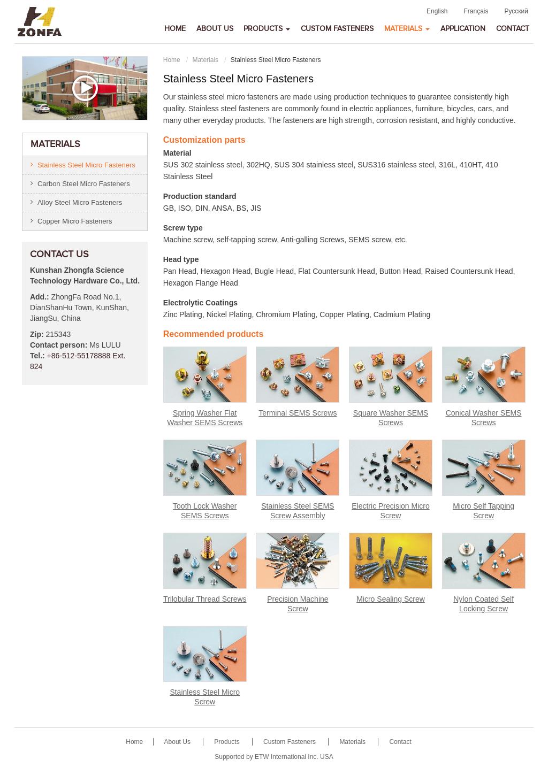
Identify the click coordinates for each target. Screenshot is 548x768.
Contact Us (59, 254)
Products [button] (266, 29)
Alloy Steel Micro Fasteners (79, 202)
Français (475, 11)
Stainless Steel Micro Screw (205, 697)
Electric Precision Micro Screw (390, 511)
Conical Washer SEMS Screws (484, 418)
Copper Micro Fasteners (74, 221)
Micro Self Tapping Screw (483, 511)
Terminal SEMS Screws (297, 413)
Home (175, 29)
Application (462, 29)
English (437, 11)
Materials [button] (407, 29)
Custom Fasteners (337, 29)
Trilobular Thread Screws (205, 599)
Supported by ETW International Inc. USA (274, 757)
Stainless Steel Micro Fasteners (86, 165)
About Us (214, 29)
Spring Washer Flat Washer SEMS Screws (204, 418)
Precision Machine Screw (297, 604)
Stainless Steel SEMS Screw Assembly (297, 511)
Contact (512, 29)
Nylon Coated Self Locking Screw (483, 604)
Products (227, 742)
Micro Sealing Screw (390, 599)
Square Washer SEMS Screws (390, 418)
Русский (516, 11)
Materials (205, 60)
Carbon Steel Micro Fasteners (83, 184)
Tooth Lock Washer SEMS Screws (205, 511)
